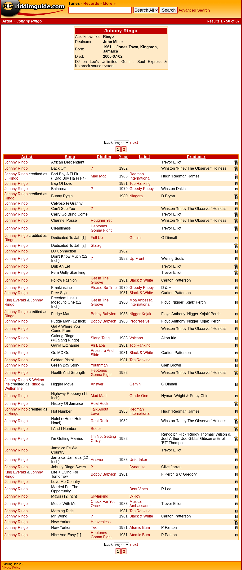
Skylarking (99, 496)
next (134, 143)
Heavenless (101, 522)
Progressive (139, 321)
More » (109, 3)
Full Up (97, 238)
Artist (27, 157)
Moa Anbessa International (141, 302)
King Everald (15, 300)
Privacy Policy (10, 567)
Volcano (136, 338)
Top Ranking (140, 183)
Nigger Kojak (140, 314)
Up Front (137, 258)
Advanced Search (194, 10)
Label (144, 157)
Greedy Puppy (142, 189)
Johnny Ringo (16, 162)
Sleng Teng (100, 338)
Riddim (104, 157)
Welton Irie (13, 388)
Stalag (96, 245)
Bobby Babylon (103, 314)
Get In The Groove (99, 280)
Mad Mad (99, 176)
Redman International (140, 176)
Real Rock (99, 404)
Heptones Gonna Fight (101, 228)
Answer (97, 384)
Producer (196, 157)
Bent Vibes (139, 489)
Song (70, 157)
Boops (96, 429)
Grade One (139, 396)
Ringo (9, 198)
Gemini (136, 238)
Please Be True (104, 288)
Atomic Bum (140, 528)
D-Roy (135, 496)
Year (123, 157)
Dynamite (138, 467)
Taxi (94, 528)
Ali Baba (98, 345)
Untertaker (138, 460)
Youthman (99, 365)
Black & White (141, 280)
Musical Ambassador (140, 503)
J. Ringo (11, 178)
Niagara (136, 196)
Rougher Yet (101, 220)
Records (91, 3)
